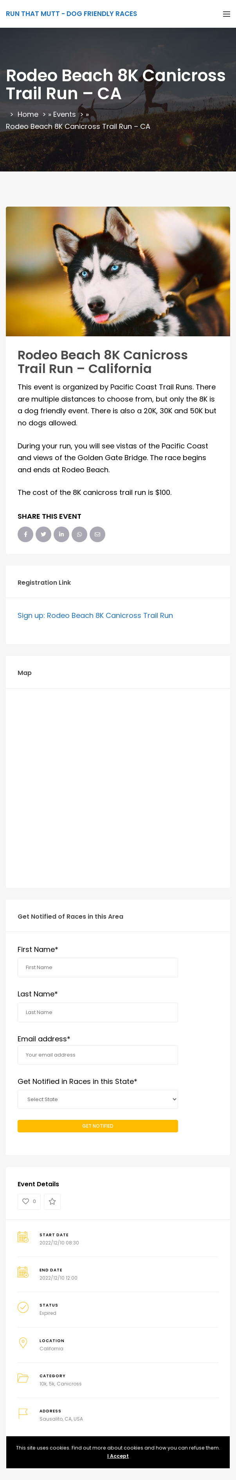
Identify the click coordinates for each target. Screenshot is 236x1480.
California (51, 1348)
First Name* (38, 949)
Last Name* (38, 994)
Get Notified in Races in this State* (77, 1081)
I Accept (118, 1456)
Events (64, 114)
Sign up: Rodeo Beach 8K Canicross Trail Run (95, 615)
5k (51, 1383)
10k (43, 1383)
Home (28, 114)
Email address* (98, 1049)
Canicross (69, 1383)
